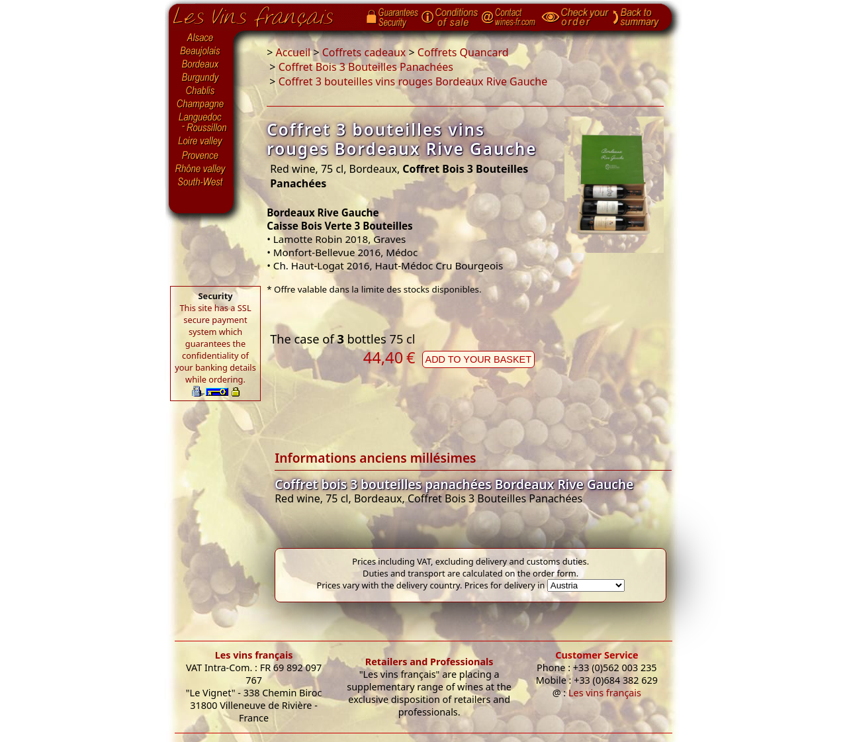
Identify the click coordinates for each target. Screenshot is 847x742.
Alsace (201, 37)
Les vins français (254, 655)
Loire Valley (201, 141)
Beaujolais (201, 51)
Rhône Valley (201, 169)
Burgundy (201, 78)
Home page (263, 14)
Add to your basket (478, 359)
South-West (201, 181)
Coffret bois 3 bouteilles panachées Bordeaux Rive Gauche (454, 484)
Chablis (201, 91)
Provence (201, 155)
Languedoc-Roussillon (201, 122)
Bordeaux (201, 64)
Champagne (201, 104)
